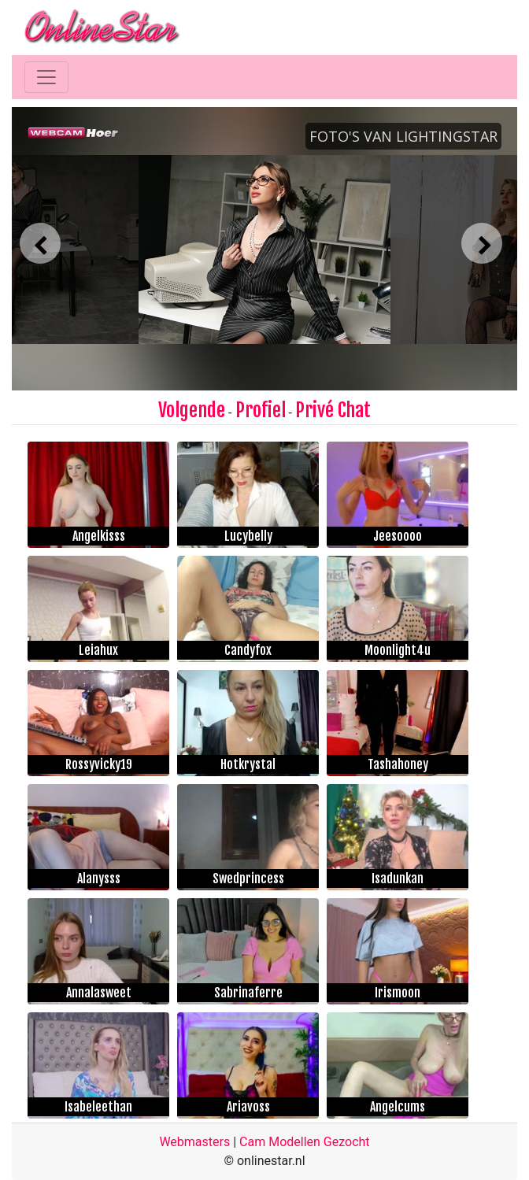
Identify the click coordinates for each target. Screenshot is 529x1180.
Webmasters (194, 1141)
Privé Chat (333, 410)
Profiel (260, 410)
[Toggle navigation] (46, 77)
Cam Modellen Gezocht (304, 1141)
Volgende (191, 410)
